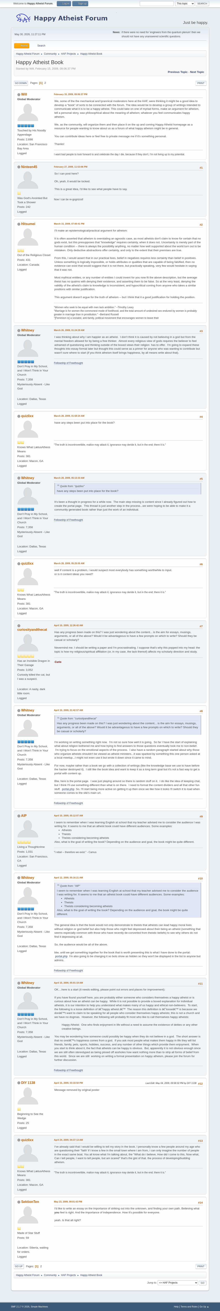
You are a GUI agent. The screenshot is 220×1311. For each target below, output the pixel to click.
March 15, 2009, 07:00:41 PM (69, 223)
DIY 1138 (28, 1083)
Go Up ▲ (204, 1306)
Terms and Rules (189, 1306)
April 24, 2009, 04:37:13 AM (68, 1140)
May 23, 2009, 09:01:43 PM (68, 1201)
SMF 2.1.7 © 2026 (20, 1306)
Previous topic (178, 72)
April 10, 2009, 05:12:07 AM (68, 815)
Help (176, 1306)
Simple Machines (39, 1306)
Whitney (27, 330)
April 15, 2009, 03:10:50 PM (68, 1083)
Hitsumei (28, 224)
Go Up (19, 1266)
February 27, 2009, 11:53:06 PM (70, 166)
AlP (24, 815)
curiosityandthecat (32, 629)
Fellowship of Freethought (68, 363)
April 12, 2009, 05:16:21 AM (68, 877)
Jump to (151, 1282)
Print (200, 83)
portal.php (68, 789)
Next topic (197, 72)
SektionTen (30, 1202)
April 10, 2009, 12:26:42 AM (68, 625)
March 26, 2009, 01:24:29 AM (69, 330)
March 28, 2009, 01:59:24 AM (69, 416)
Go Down (21, 83)
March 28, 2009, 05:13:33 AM (69, 478)
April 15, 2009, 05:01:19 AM (68, 982)
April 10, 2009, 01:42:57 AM (68, 710)
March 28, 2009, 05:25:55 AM (69, 563)
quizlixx (27, 416)
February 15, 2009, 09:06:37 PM (70, 94)
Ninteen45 (29, 167)
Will (24, 94)
